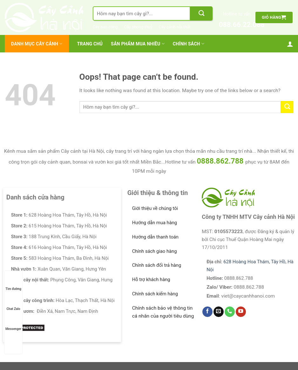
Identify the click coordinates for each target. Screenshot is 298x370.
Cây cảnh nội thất (175, 26)
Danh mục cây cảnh (37, 44)
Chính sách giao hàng (154, 251)
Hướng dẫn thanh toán (155, 237)
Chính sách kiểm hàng (155, 294)
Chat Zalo (13, 303)
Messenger (13, 323)
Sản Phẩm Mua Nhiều (138, 44)
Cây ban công (105, 26)
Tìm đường (13, 283)
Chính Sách (188, 44)
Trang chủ (90, 43)
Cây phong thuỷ (138, 26)
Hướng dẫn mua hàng (154, 222)
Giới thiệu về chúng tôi (155, 208)
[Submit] (201, 13)
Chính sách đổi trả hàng (156, 265)
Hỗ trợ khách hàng (151, 279)
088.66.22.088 (237, 25)
